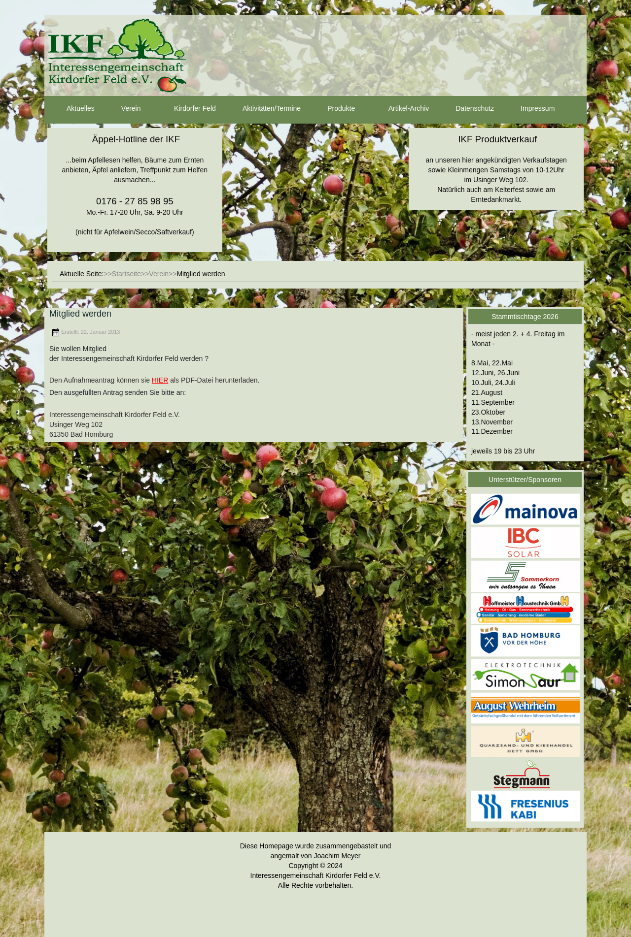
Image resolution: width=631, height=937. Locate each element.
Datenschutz (466, 109)
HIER (160, 380)
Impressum (529, 109)
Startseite (126, 274)
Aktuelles (72, 109)
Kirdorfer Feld (186, 109)
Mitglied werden (80, 314)
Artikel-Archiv (400, 109)
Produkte (332, 109)
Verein (122, 109)
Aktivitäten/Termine (263, 109)
